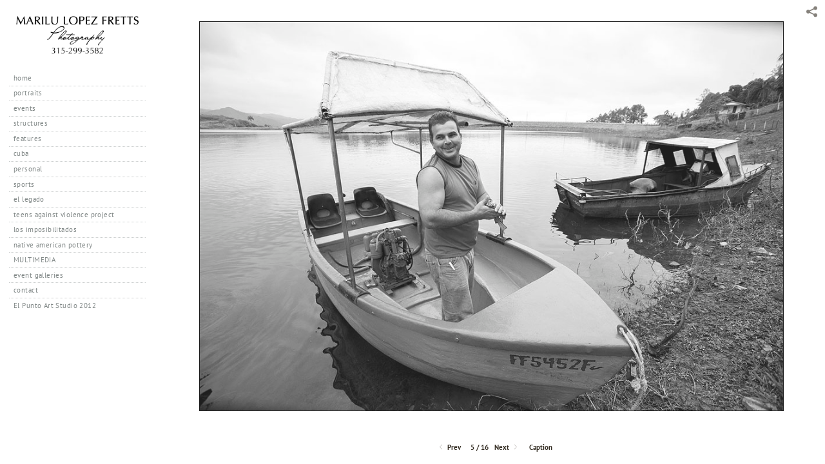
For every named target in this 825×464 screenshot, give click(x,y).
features (27, 138)
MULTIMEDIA (34, 259)
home (23, 77)
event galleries (38, 275)
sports (24, 184)
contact (26, 290)
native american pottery (53, 244)
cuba (21, 153)
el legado (29, 199)
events (25, 108)
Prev (449, 447)
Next (506, 447)
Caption (540, 447)
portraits (28, 92)
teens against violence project (64, 214)
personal (28, 168)
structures (31, 123)
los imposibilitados (45, 229)
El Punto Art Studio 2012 (55, 305)
